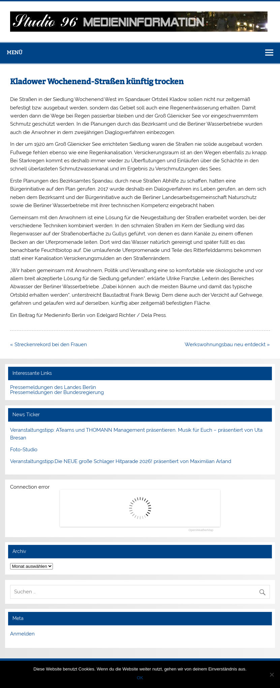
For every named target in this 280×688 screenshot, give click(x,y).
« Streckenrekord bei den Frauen (48, 344)
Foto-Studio (23, 450)
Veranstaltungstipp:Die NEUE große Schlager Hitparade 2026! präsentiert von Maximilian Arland (120, 461)
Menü (14, 53)
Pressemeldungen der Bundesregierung (57, 392)
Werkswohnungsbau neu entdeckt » (227, 344)
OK (140, 677)
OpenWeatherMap (201, 530)
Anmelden (22, 634)
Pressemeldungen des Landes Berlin (53, 387)
